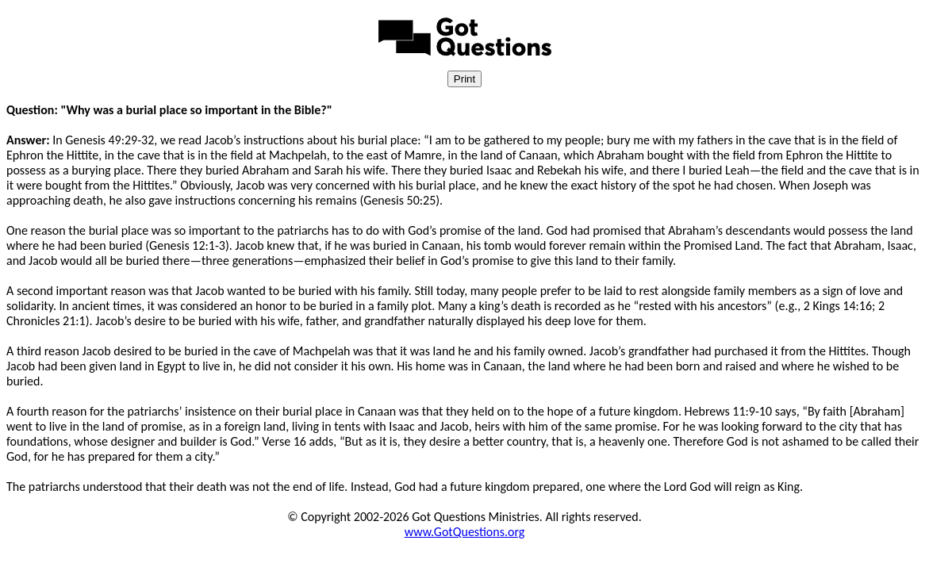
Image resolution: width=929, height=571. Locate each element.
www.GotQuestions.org (465, 531)
